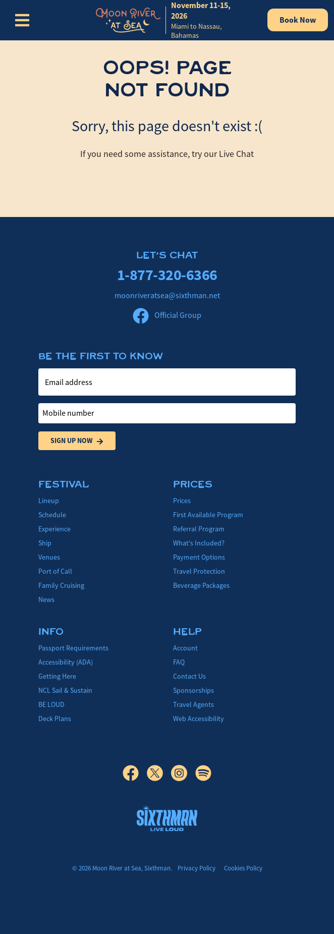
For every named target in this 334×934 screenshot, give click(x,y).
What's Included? (199, 542)
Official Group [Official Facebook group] (167, 315)
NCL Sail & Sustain (65, 690)
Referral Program (199, 528)
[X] (159, 773)
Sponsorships (193, 690)
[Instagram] (183, 773)
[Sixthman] (167, 818)
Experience (54, 528)
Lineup (48, 500)
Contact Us (189, 676)
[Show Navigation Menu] (22, 20)
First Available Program (208, 514)
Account (185, 647)
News (46, 599)
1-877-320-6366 (167, 275)
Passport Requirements (73, 647)
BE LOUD (51, 704)
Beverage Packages (201, 585)
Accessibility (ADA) (65, 662)
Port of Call (55, 571)
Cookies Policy (243, 868)
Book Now (298, 20)
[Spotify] (203, 773)
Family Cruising (61, 585)
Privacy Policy (196, 868)
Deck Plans (54, 718)
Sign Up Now (76, 440)
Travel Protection (199, 571)
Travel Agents (193, 704)
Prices (182, 500)
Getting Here (57, 676)
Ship (44, 542)
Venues (49, 557)
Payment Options (199, 557)
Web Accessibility (198, 718)
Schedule (52, 514)
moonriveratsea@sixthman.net (167, 296)
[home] (171, 20)
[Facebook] (135, 773)
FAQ (179, 662)
